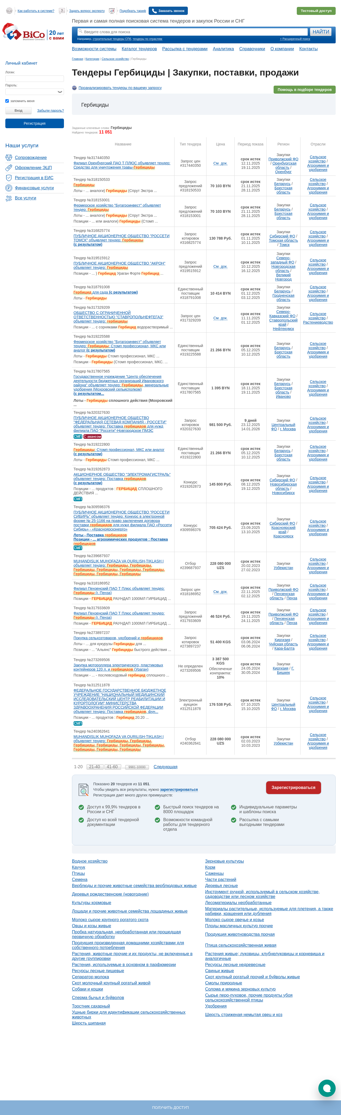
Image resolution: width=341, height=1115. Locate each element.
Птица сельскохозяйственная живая (240, 945)
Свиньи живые (219, 970)
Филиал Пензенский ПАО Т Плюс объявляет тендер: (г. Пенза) (119, 590)
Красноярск (284, 536)
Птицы (78, 873)
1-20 (79, 767)
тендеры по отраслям (147, 38)
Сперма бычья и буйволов (98, 997)
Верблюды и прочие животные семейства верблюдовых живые (134, 885)
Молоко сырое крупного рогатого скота (110, 919)
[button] (327, 1088)
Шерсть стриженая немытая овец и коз (243, 1014)
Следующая (166, 767)
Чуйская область (283, 644)
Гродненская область (283, 297)
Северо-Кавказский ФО (282, 314)
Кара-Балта (284, 648)
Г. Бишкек (285, 670)
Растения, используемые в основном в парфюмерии (124, 964)
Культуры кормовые (91, 902)
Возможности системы (94, 49)
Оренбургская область (285, 165)
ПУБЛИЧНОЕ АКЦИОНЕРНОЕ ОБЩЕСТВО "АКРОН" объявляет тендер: (119, 265)
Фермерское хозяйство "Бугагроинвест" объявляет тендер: (117, 207)
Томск (284, 245)
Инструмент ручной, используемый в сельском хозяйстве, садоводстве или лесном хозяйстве (262, 894)
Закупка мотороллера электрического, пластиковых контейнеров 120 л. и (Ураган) (118, 667)
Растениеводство (318, 322)
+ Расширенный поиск (295, 38)
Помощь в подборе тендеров (305, 89)
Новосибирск (283, 493)
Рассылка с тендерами (185, 49)
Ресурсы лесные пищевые (98, 970)
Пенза (292, 598)
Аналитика (223, 49)
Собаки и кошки (87, 989)
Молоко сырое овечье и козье (234, 919)
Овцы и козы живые (91, 926)
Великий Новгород (283, 277)
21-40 (95, 767)
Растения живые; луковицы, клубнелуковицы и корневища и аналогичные (264, 956)
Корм (210, 867)
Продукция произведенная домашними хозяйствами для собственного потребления (128, 945)
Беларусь (282, 184)
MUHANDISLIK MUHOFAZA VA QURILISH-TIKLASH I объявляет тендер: (119, 567)
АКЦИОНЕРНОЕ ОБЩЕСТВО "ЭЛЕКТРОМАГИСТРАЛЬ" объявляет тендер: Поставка (122, 478)
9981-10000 (137, 767)
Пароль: (11, 85)
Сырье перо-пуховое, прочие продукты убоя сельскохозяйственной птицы (249, 997)
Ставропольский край (283, 322)
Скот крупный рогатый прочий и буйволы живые (252, 977)
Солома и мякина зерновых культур (240, 989)
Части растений (220, 879)
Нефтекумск (283, 329)
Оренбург (283, 172)
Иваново (283, 396)
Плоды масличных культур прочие (239, 926)
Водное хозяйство (90, 861)
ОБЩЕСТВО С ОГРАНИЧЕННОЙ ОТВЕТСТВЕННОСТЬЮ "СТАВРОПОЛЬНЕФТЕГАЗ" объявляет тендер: (118, 317)
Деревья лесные (221, 885)
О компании (282, 49)
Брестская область (283, 190)
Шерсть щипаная (89, 1023)
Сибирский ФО (282, 236)
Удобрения (216, 1006)
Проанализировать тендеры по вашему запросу (120, 88)
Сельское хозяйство (317, 159)
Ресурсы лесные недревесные (235, 964)
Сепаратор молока (90, 977)
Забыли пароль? (50, 110)
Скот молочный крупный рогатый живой (111, 983)
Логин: (10, 72)
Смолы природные (223, 983)
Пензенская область (282, 596)
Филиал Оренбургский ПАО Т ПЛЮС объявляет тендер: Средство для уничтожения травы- (122, 165)
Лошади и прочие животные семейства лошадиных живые (130, 911)
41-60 (113, 767)
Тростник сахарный (91, 1006)
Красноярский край (283, 529)
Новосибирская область (283, 486)
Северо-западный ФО (282, 260)
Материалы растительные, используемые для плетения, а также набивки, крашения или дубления (269, 911)
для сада (106, 292)
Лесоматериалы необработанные (238, 902)
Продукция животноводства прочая (240, 934)
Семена (79, 879)
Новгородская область (283, 268)
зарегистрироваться (179, 789)
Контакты (308, 49)
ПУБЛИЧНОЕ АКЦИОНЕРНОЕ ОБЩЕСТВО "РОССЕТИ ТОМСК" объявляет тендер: (121, 240)
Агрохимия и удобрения (318, 167)
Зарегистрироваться (293, 787)
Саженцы (214, 873)
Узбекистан (283, 568)
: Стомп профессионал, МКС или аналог (119, 452)
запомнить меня (19, 101)
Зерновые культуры (224, 861)
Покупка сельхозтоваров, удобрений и (118, 638)
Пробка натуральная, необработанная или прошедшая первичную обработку (126, 934)
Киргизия (282, 640)
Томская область (283, 240)
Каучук (78, 867)
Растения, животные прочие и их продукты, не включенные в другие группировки (132, 956)
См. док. (220, 163)
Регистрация (35, 123)
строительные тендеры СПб (112, 38)
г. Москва (288, 429)
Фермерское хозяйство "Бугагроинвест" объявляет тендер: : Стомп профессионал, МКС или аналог (120, 346)
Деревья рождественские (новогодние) (110, 894)
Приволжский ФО (283, 159)
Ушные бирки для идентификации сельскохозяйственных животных (128, 1014)
